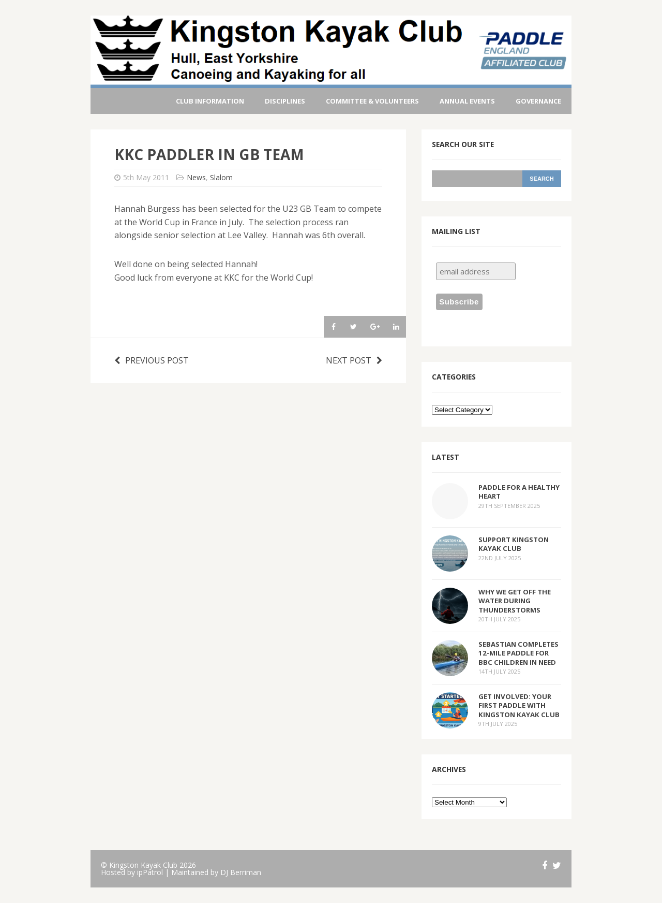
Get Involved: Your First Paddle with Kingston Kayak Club (519, 705)
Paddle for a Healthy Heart (519, 492)
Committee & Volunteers (372, 101)
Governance (538, 101)
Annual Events (467, 101)
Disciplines (285, 101)
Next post (354, 360)
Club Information (210, 101)
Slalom (221, 177)
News (196, 177)
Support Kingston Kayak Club (513, 544)
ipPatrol (150, 872)
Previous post (151, 360)
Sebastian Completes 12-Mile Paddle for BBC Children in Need (518, 652)
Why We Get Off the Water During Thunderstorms (514, 600)
